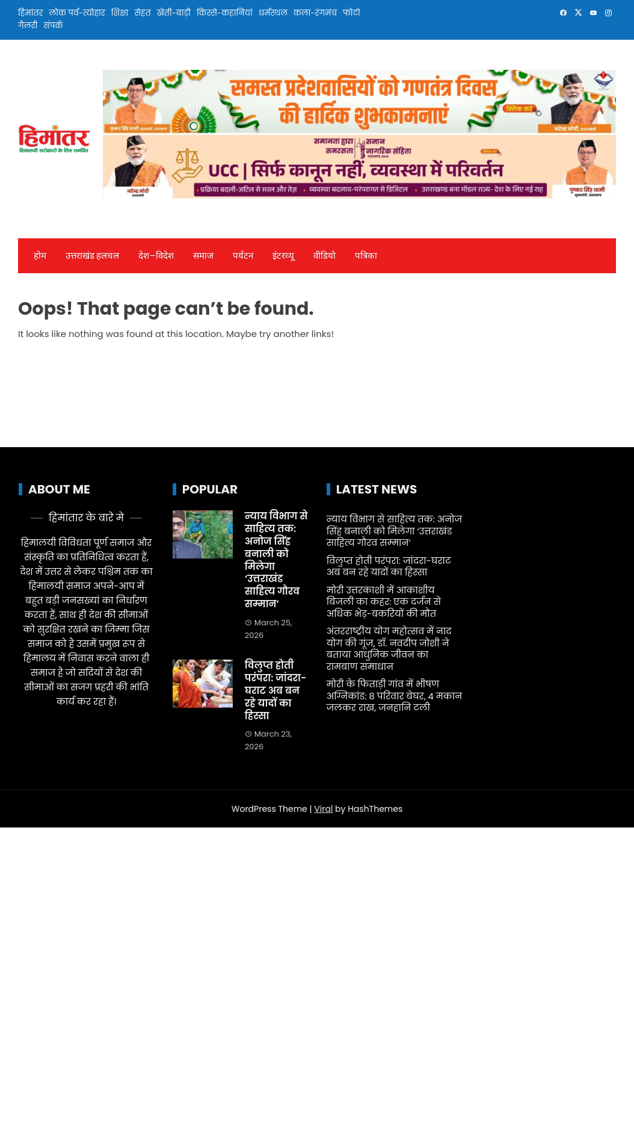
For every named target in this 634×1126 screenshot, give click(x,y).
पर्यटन (243, 255)
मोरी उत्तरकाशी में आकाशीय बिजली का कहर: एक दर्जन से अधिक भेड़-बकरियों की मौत (384, 602)
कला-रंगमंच (315, 13)
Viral (323, 809)
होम (40, 255)
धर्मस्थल (273, 13)
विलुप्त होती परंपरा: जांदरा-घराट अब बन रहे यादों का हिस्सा (276, 690)
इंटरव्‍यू (283, 255)
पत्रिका (366, 255)
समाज (203, 255)
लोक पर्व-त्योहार (77, 13)
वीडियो (324, 255)
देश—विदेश (155, 255)
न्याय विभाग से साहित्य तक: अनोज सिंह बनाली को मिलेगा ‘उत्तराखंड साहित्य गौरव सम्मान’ (276, 560)
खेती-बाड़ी (174, 13)
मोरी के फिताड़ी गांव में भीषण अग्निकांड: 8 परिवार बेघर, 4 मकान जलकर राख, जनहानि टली (394, 696)
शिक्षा (120, 13)
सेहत (142, 13)
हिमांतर (30, 13)
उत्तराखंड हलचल (92, 255)
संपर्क (53, 25)
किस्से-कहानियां (225, 13)
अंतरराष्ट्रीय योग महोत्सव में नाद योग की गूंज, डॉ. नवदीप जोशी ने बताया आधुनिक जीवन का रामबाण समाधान (389, 649)
